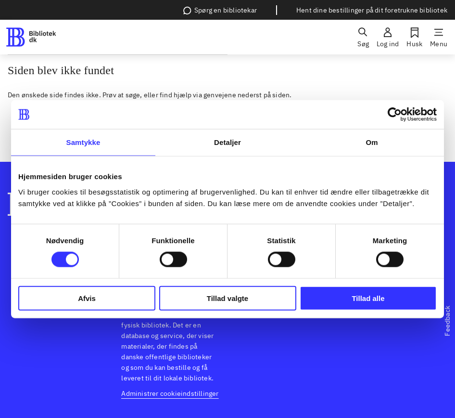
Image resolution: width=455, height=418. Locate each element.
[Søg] (363, 37)
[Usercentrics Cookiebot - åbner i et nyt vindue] (395, 114)
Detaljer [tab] (227, 142)
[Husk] (414, 37)
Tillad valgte (227, 298)
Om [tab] (372, 142)
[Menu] (438, 37)
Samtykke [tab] (83, 142)
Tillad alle (368, 298)
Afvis (87, 298)
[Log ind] (388, 37)
